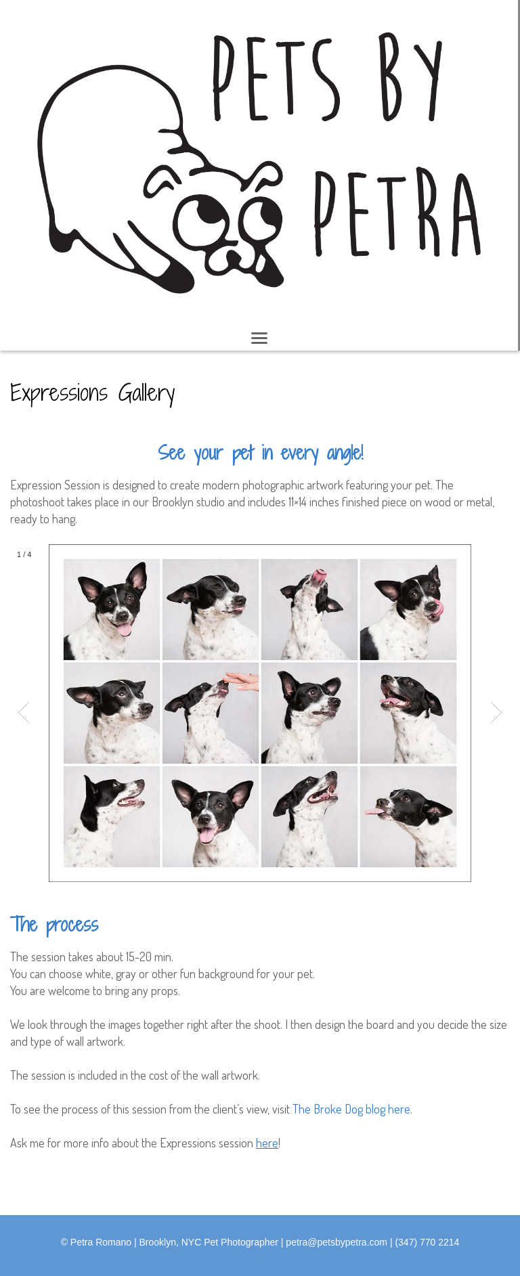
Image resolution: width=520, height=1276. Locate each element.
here (267, 1142)
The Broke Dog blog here (351, 1108)
